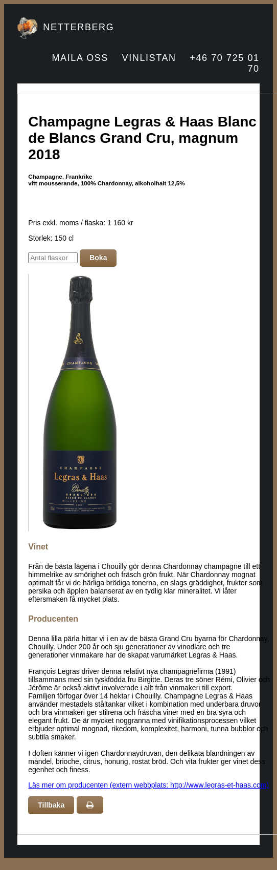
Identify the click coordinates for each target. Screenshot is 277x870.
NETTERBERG (78, 27)
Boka (98, 257)
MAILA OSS (80, 58)
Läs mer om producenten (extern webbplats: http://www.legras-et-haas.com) (148, 785)
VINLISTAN (149, 58)
